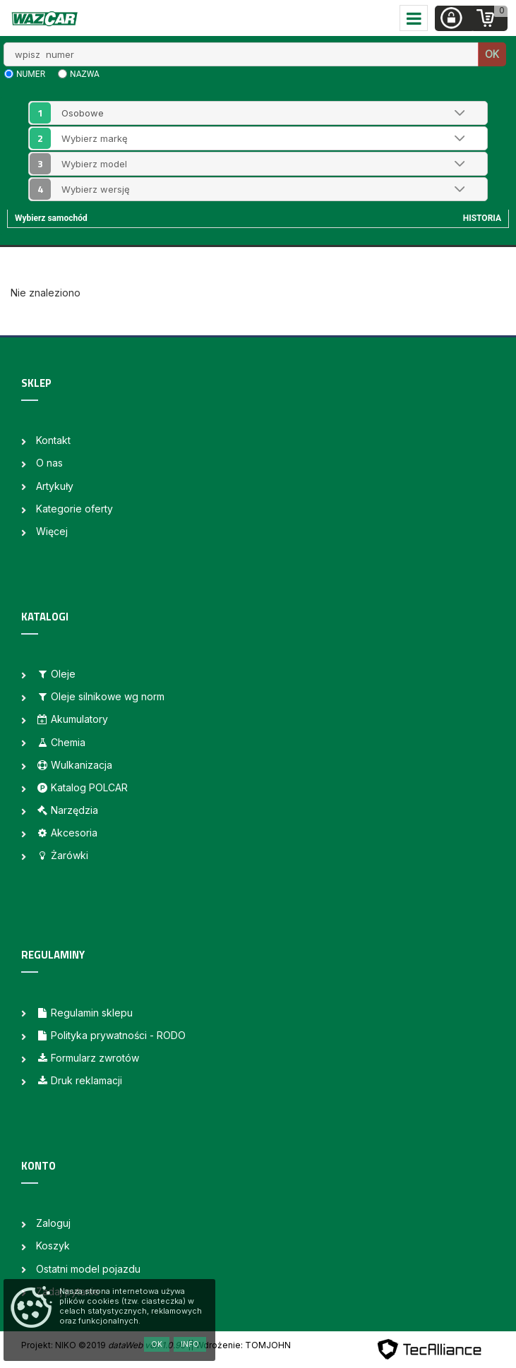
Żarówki (62, 855)
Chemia (60, 742)
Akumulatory (72, 719)
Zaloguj (53, 1223)
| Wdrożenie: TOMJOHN (241, 1345)
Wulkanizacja (74, 765)
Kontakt (53, 440)
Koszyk (53, 1246)
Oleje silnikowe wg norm (100, 696)
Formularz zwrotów (87, 1058)
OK (492, 54)
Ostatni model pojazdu (88, 1269)
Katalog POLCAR (82, 787)
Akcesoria (66, 833)
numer (30, 74)
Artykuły (54, 486)
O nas (49, 463)
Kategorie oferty (74, 509)
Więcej (52, 531)
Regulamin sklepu (84, 1013)
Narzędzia (67, 810)
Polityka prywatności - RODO (111, 1035)
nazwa (85, 74)
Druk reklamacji (79, 1080)
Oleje (56, 674)
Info (190, 1344)
